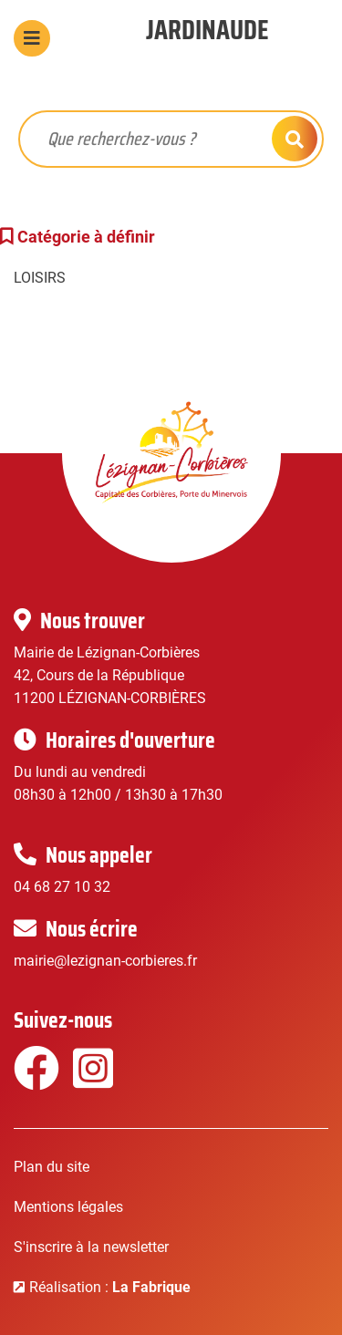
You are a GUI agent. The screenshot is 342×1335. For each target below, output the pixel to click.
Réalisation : (110, 1287)
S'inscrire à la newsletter (91, 1247)
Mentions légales (68, 1207)
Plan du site (51, 1166)
